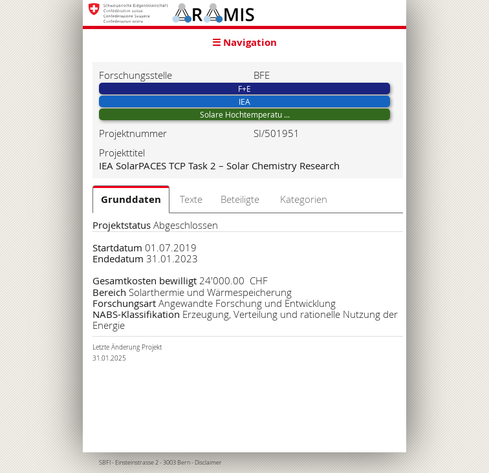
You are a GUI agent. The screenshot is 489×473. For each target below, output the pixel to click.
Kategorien (303, 199)
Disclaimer (208, 463)
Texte (191, 199)
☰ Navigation (244, 42)
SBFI (105, 463)
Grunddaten (131, 199)
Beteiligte (240, 199)
